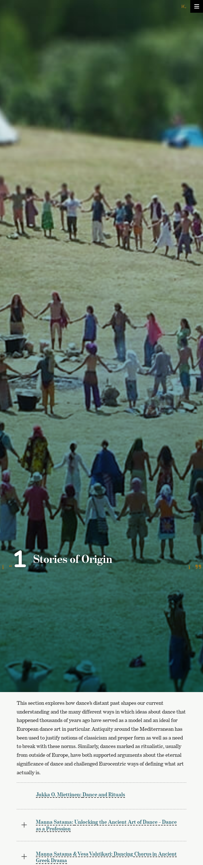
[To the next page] (194, 567)
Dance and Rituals (80, 794)
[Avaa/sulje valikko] (196, 6)
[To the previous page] (7, 567)
